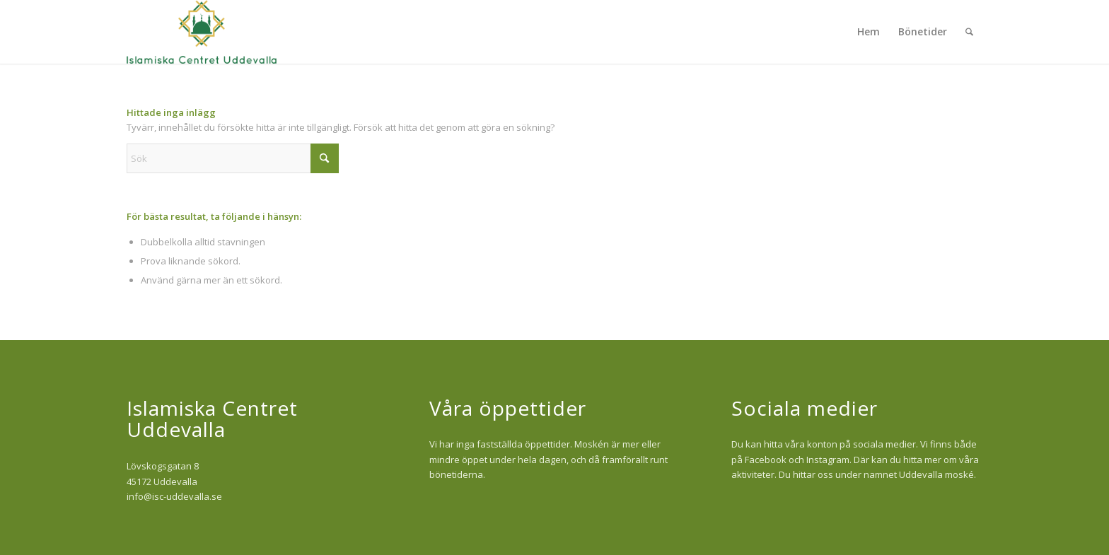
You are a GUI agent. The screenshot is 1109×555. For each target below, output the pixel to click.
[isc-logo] (202, 32)
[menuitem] (868, 32)
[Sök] (969, 32)
